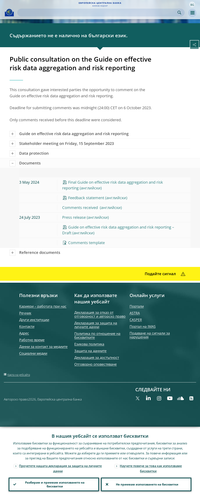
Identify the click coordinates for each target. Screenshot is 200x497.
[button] (192, 4)
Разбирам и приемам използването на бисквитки (54, 484)
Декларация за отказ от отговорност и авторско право (100, 314)
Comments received (80, 207)
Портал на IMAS (143, 326)
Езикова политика (89, 344)
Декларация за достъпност (96, 357)
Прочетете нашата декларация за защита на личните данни (60, 467)
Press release (74, 217)
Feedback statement (86, 197)
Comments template (86, 242)
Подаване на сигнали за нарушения (150, 335)
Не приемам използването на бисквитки (146, 484)
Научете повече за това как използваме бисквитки (151, 467)
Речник (25, 313)
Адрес (24, 333)
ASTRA (135, 313)
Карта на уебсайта (18, 374)
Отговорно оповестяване (95, 364)
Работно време (32, 340)
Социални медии (33, 353)
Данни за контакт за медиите (43, 346)
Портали (137, 306)
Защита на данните (90, 350)
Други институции (34, 319)
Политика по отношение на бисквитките (97, 335)
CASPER (136, 319)
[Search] (98, 12)
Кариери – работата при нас (42, 306)
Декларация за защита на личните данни (95, 325)
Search (179, 12)
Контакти (26, 326)
